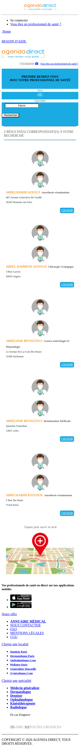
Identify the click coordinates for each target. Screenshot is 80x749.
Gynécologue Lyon (21, 673)
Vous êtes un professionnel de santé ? (35, 24)
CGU (13, 637)
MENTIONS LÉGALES (27, 633)
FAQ (13, 629)
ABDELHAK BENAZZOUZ (24, 341)
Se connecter (19, 20)
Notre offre (9, 614)
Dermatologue (20, 692)
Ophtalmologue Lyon (23, 660)
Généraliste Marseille (23, 668)
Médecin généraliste (24, 688)
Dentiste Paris (18, 651)
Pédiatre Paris (18, 664)
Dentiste (16, 695)
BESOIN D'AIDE (14, 41)
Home (6, 31)
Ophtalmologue (21, 699)
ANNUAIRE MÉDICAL (28, 621)
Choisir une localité (15, 644)
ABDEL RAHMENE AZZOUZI (26, 266)
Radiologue (18, 707)
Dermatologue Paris (22, 656)
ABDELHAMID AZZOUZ (23, 192)
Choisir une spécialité (16, 680)
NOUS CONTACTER (25, 625)
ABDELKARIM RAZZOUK (24, 495)
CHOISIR (67, 210)
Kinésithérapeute (22, 703)
